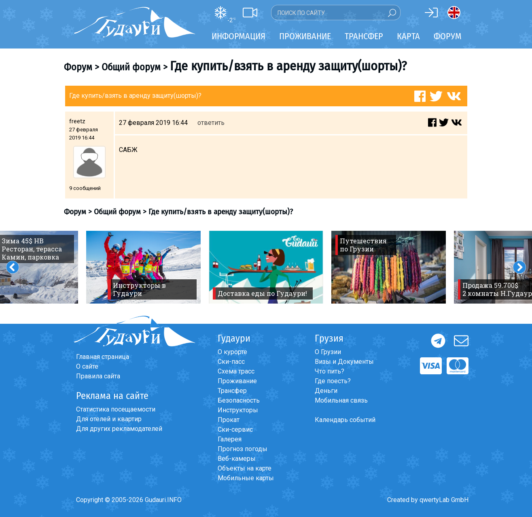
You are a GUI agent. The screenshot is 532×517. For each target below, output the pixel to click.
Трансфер (232, 391)
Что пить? (329, 371)
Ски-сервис (235, 429)
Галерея (230, 439)
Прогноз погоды (242, 449)
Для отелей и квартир (109, 419)
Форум (448, 36)
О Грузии (328, 352)
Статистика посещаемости (115, 409)
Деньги (326, 391)
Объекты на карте (244, 468)
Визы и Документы (344, 361)
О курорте (232, 352)
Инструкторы (238, 410)
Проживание (237, 381)
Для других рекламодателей (119, 429)
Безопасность (239, 400)
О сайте (87, 366)
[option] (143, 267)
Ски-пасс (231, 361)
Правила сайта (98, 376)
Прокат (229, 420)
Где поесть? (333, 381)
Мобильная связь (341, 400)
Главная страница (102, 357)
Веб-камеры (237, 458)
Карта (408, 36)
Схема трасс (236, 371)
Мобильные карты (246, 478)
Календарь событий (345, 420)
